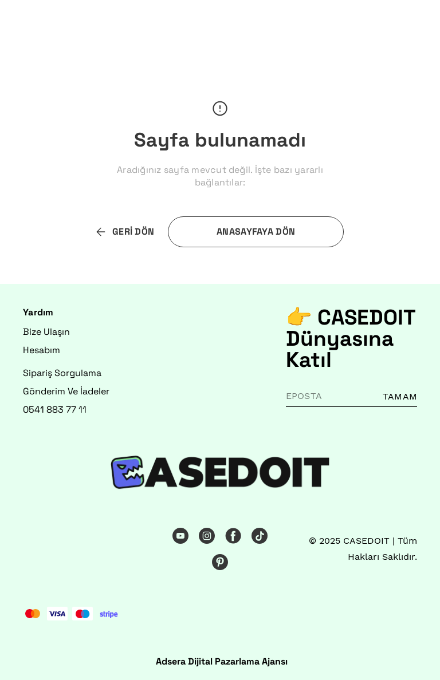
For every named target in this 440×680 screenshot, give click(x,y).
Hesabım (41, 350)
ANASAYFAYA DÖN (256, 232)
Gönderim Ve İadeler (66, 391)
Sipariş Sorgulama (62, 373)
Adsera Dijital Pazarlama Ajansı (222, 661)
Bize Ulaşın (46, 332)
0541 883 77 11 (55, 410)
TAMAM (400, 396)
